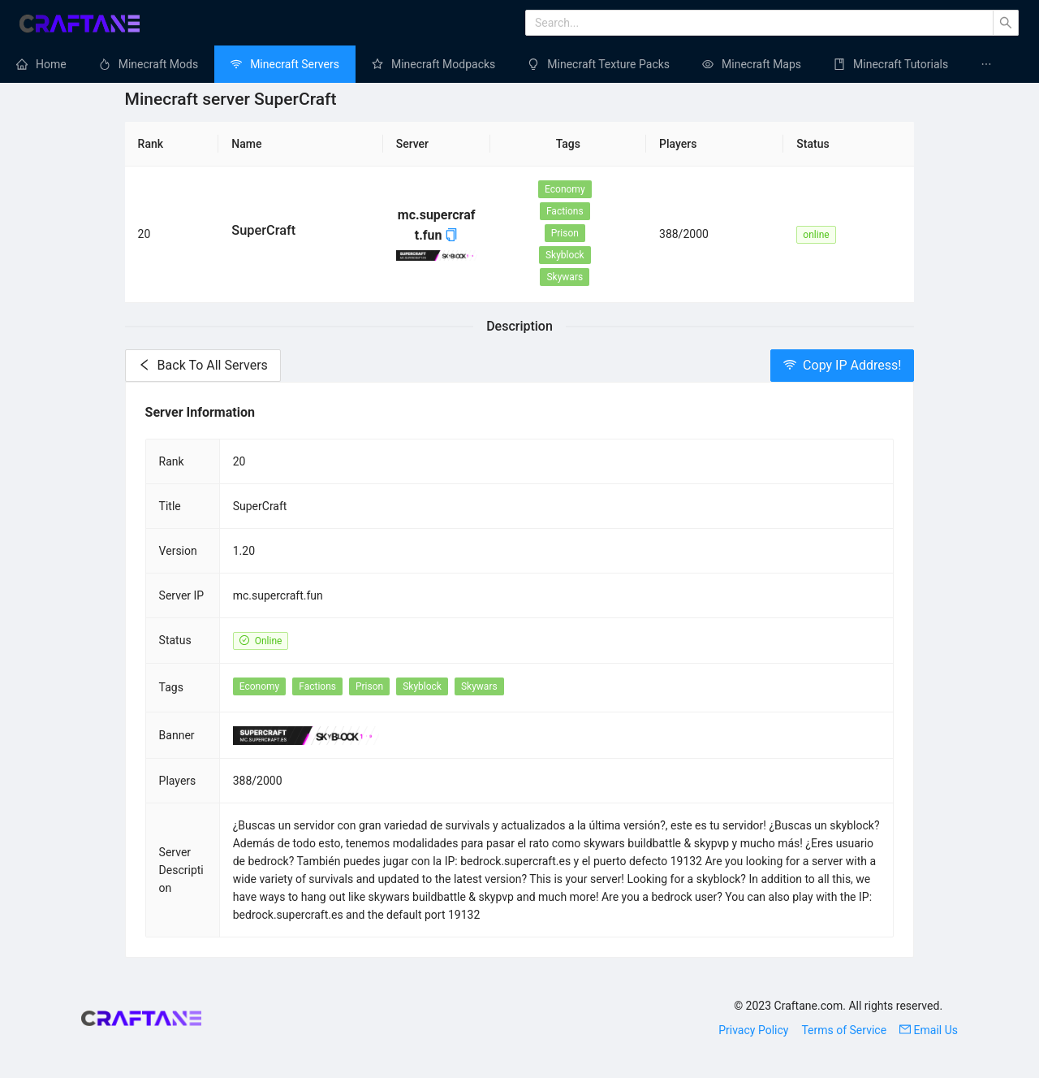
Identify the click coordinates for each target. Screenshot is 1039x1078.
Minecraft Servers (294, 64)
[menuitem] (41, 64)
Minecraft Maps (761, 64)
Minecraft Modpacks (443, 64)
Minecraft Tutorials (900, 64)
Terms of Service (843, 1030)
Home (51, 64)
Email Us (928, 1030)
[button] (451, 235)
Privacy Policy (753, 1030)
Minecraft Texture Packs (608, 64)
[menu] (519, 64)
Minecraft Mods (158, 64)
